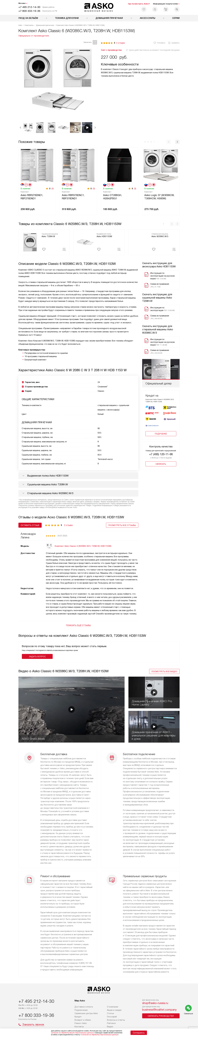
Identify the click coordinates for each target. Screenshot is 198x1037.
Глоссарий (112, 1017)
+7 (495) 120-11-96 (161, 456)
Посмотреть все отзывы (122, 525)
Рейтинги (111, 1023)
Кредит (78, 1017)
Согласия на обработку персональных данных (99, 1035)
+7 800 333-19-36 (29, 10)
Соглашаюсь (139, 1033)
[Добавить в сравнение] (64, 249)
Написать (161, 466)
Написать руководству (161, 1016)
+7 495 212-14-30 (29, 7)
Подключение (81, 1010)
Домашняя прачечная (109, 18)
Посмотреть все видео (164, 671)
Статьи (110, 1013)
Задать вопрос (37, 656)
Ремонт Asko (81, 1023)
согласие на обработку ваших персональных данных (72, 1033)
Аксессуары (147, 18)
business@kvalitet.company (159, 1009)
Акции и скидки (114, 1010)
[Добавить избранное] (44, 249)
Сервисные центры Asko (86, 1013)
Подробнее (161, 436)
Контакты (79, 1026)
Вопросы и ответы (116, 1020)
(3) (52, 189)
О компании (112, 1007)
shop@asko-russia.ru (155, 1003)
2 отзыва (120, 43)
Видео (110, 1026)
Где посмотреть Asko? (139, 4)
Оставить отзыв (30, 525)
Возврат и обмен (83, 1020)
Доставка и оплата (84, 1007)
